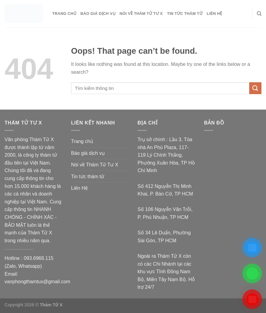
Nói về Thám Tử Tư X (141, 13)
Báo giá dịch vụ (97, 13)
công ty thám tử (40, 155)
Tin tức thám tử (185, 13)
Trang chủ (64, 13)
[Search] (259, 13)
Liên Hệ (214, 13)
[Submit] (255, 88)
